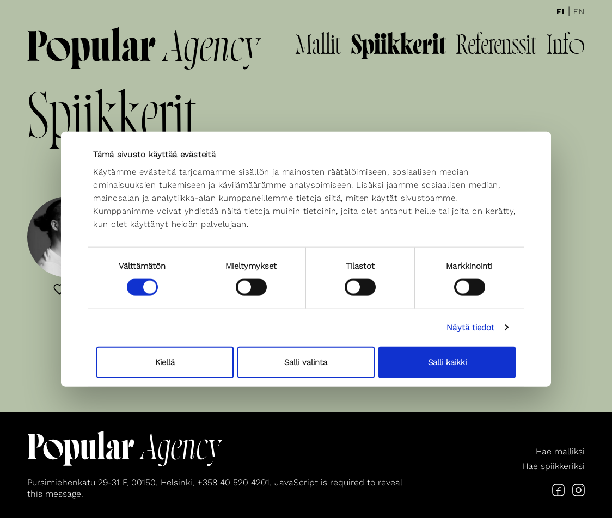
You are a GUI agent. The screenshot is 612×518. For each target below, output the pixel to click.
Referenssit (496, 46)
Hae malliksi (560, 451)
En (579, 11)
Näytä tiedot (470, 327)
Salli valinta (305, 362)
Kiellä (165, 362)
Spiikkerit (398, 46)
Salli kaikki (447, 362)
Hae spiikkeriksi (553, 466)
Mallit (318, 46)
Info (566, 46)
